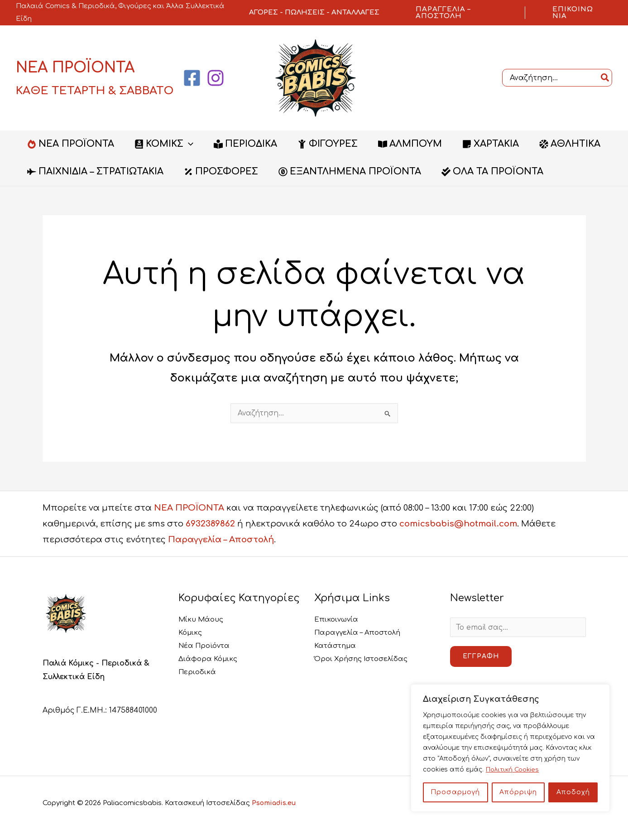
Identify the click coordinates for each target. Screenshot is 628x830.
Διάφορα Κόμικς (209, 660)
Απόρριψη (518, 792)
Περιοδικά (198, 673)
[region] (510, 748)
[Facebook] (192, 78)
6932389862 (210, 523)
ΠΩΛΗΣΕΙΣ (305, 12)
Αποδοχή (573, 792)
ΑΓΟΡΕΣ (263, 12)
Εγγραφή (481, 656)
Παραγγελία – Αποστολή (221, 539)
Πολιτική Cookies (514, 769)
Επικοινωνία (337, 619)
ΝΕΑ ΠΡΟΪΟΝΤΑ (189, 507)
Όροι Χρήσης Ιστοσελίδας (364, 660)
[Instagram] (215, 78)
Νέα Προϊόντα (206, 646)
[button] (457, 12)
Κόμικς (191, 633)
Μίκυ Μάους (202, 619)
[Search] (605, 77)
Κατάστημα (336, 646)
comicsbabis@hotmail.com (458, 523)
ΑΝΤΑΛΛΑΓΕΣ (355, 12)
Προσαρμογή (455, 792)
